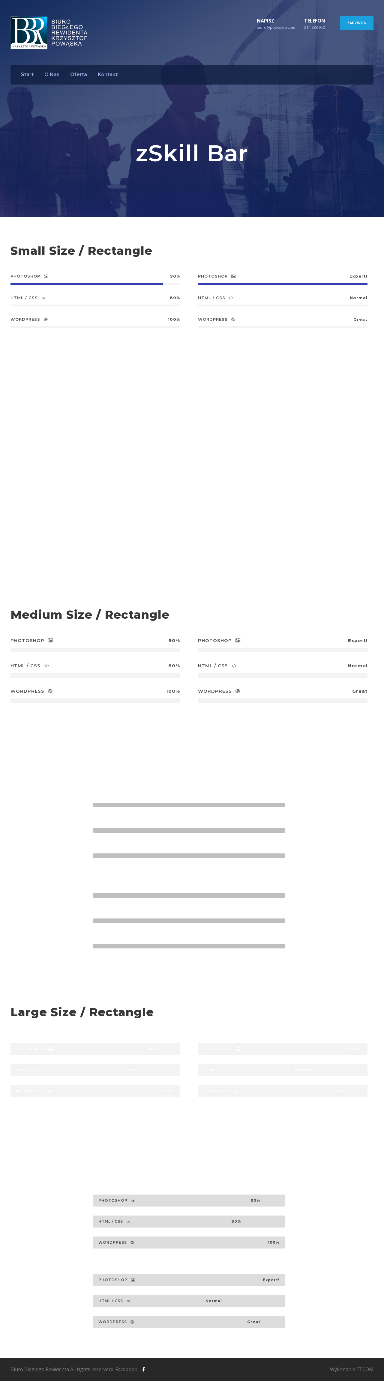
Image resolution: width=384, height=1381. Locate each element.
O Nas (51, 74)
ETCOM (365, 1369)
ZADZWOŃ (357, 22)
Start (27, 74)
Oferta (78, 74)
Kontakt (108, 74)
